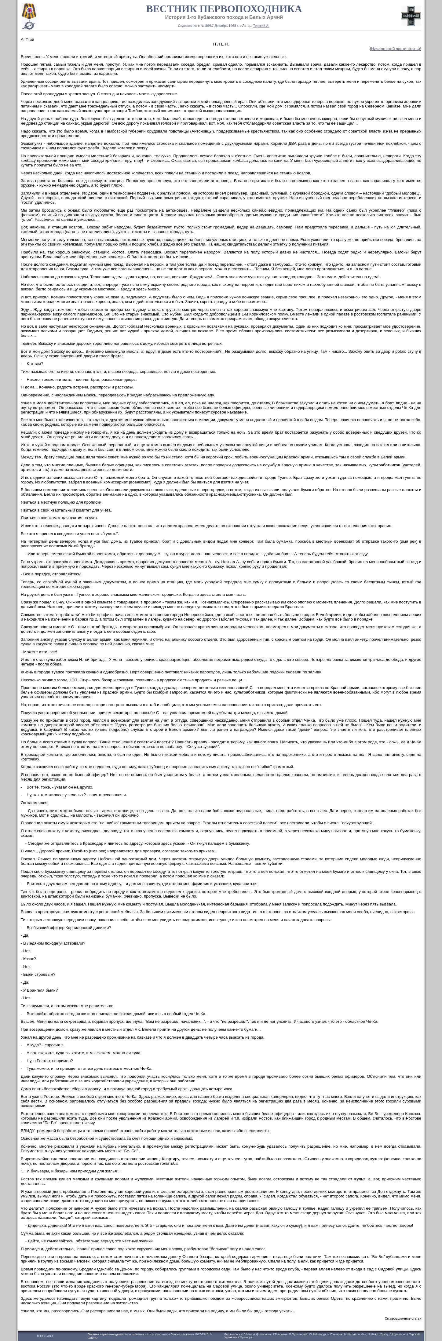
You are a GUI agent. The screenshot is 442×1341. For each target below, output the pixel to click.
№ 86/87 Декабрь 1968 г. (220, 25)
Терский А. (261, 25)
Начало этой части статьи (395, 48)
